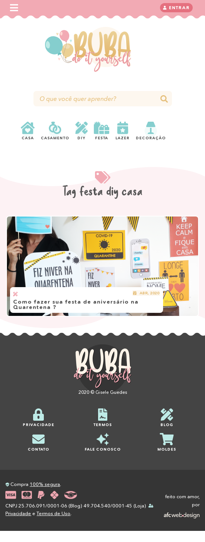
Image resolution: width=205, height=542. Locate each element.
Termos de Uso (53, 513)
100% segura (45, 484)
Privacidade (18, 513)
